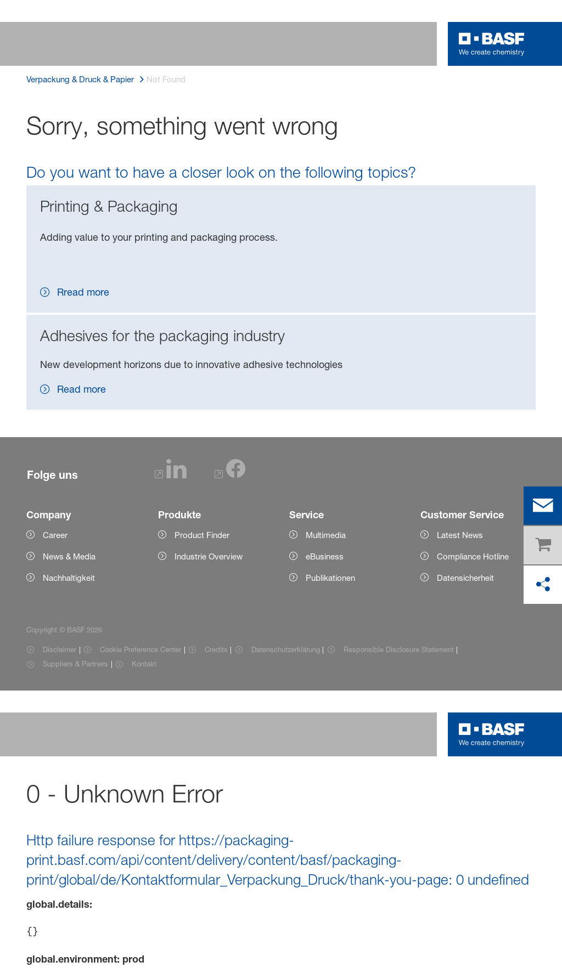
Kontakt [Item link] (144, 663)
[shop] (543, 545)
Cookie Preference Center (140, 649)
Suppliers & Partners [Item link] (75, 663)
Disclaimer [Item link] (59, 649)
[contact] (543, 505)
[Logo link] (492, 44)
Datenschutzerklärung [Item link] (285, 649)
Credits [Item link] (216, 649)
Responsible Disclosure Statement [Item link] (399, 649)
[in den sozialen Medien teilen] (543, 584)
